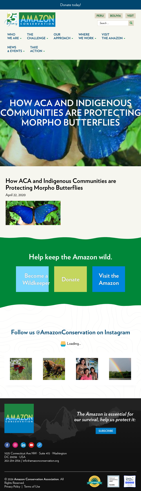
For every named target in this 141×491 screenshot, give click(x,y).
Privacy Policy (12, 486)
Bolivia (115, 15)
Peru (100, 15)
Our (63, 36)
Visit (130, 15)
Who (14, 36)
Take (37, 49)
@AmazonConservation (65, 332)
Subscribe (106, 431)
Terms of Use (32, 486)
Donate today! (70, 5)
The (37, 36)
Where (87, 36)
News (16, 49)
